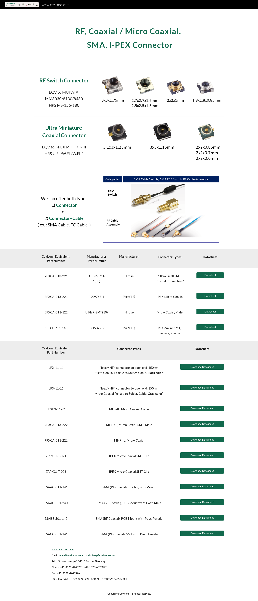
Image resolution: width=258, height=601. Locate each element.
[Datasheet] (210, 275)
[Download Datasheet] (202, 367)
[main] (129, 39)
